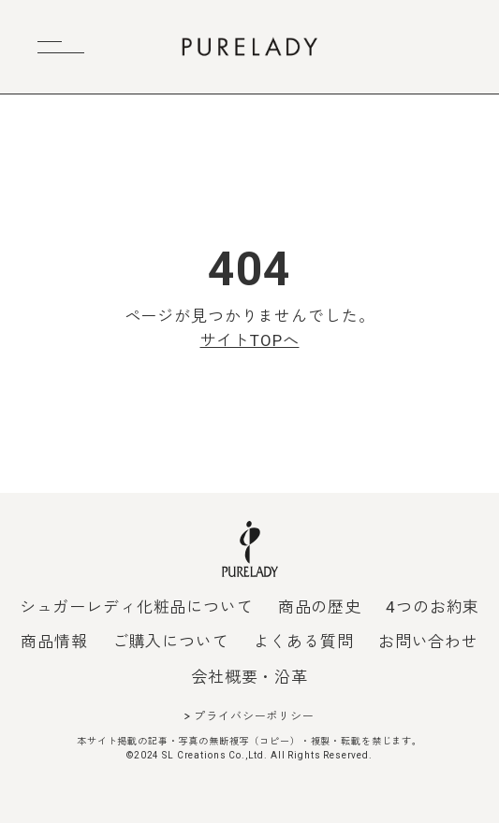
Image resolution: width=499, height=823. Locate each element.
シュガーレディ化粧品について (137, 607)
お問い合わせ (428, 641)
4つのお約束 (432, 607)
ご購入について (170, 641)
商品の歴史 (319, 607)
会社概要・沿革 (249, 677)
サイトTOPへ (250, 340)
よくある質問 (304, 641)
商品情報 (54, 641)
